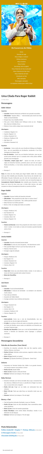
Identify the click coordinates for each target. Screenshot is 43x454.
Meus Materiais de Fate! (21, 74)
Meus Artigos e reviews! (21, 57)
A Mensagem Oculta (12, 433)
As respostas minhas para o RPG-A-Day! (21, 83)
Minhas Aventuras (21, 59)
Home (21, 52)
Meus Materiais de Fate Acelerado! (21, 69)
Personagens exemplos (21, 81)
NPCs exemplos (21, 78)
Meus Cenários (21, 61)
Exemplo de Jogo (21, 54)
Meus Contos (21, 64)
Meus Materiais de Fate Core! (21, 71)
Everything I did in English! (21, 66)
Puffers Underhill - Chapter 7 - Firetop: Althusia (21, 430)
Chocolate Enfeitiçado (12, 436)
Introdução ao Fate (21, 76)
